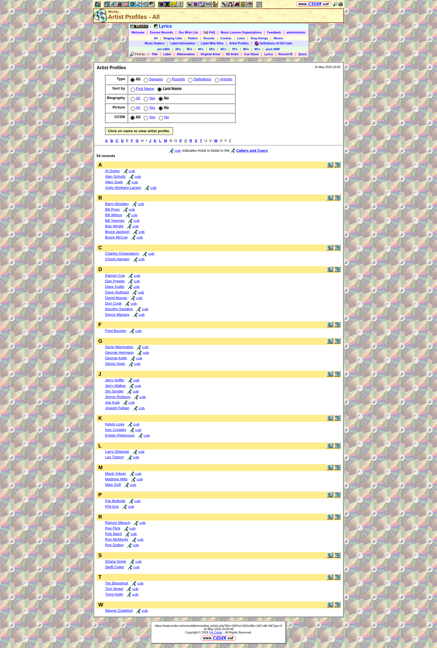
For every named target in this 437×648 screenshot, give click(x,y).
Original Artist (210, 54)
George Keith (116, 358)
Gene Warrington (119, 347)
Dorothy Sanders (119, 309)
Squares (153, 79)
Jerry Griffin (114, 380)
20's (178, 49)
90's (257, 49)
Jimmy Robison (117, 397)
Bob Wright (114, 226)
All (156, 38)
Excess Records (161, 32)
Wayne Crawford (119, 610)
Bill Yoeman (115, 220)
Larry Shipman (117, 451)
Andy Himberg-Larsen (123, 188)
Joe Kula (112, 402)
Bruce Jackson (117, 232)
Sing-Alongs (259, 38)
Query (302, 54)
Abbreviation (186, 54)
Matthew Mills (116, 479)
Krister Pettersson (120, 435)
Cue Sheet (251, 54)
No (163, 117)
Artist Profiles (239, 43)
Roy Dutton (114, 545)
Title (155, 54)
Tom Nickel (114, 589)
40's (200, 49)
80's (246, 49)
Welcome (138, 32)
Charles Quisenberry (122, 253)
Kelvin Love (114, 424)
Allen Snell (114, 182)
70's (234, 49)
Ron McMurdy (116, 539)
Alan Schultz (115, 176)
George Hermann (119, 352)
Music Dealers (155, 43)
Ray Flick (112, 528)
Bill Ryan (112, 209)
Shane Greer (115, 561)
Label (167, 54)
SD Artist (232, 54)
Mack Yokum (115, 473)
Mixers (278, 38)
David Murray (116, 298)
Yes (149, 98)
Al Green (112, 171)
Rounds (209, 38)
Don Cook (113, 303)
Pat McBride (115, 501)
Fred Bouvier (115, 331)
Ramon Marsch (117, 523)
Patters (193, 38)
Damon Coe (115, 275)
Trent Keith (114, 594)
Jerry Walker (115, 386)
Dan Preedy (115, 281)
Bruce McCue (116, 237)
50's (212, 49)
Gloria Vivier (115, 364)
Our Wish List (188, 32)
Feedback (274, 32)
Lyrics (268, 54)
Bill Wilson (113, 215)
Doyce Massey (117, 314)
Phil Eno (112, 506)
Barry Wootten (117, 204)
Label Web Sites (212, 43)
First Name (142, 88)
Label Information (182, 43)
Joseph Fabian (117, 408)
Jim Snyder (114, 391)
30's (189, 49)
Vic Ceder (215, 632)
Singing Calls (172, 38)
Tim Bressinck (116, 583)
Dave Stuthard (117, 292)
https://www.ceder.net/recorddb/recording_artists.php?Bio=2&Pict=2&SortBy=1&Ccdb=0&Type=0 (218, 625)
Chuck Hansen (117, 259)
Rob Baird (113, 534)
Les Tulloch (114, 457)
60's (223, 49)
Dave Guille (114, 287)
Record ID (286, 54)
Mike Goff (113, 485)
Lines (241, 38)
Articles (223, 79)
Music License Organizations (241, 32)
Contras (225, 38)
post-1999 (273, 49)
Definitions (199, 79)
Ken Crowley (115, 430)
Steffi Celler (114, 567)
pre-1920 (163, 49)
